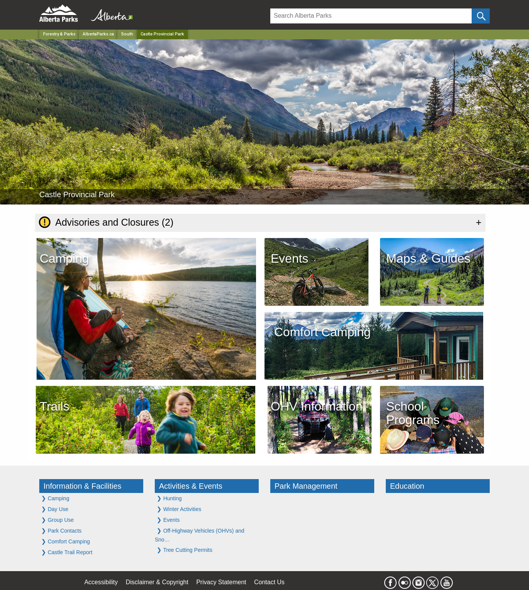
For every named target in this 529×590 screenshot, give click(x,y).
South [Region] (127, 34)
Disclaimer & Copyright (157, 582)
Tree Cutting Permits (185, 549)
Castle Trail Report (66, 552)
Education (407, 486)
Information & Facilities (82, 486)
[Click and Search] (481, 15)
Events (168, 519)
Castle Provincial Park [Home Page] (162, 34)
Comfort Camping (65, 541)
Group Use (57, 519)
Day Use (55, 509)
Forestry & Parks (59, 34)
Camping (55, 498)
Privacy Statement (221, 582)
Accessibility (101, 582)
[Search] (371, 15)
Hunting (169, 498)
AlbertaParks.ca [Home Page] (98, 34)
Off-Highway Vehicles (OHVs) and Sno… (199, 535)
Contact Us (269, 582)
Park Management (306, 486)
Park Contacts (61, 530)
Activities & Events (191, 486)
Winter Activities (179, 509)
